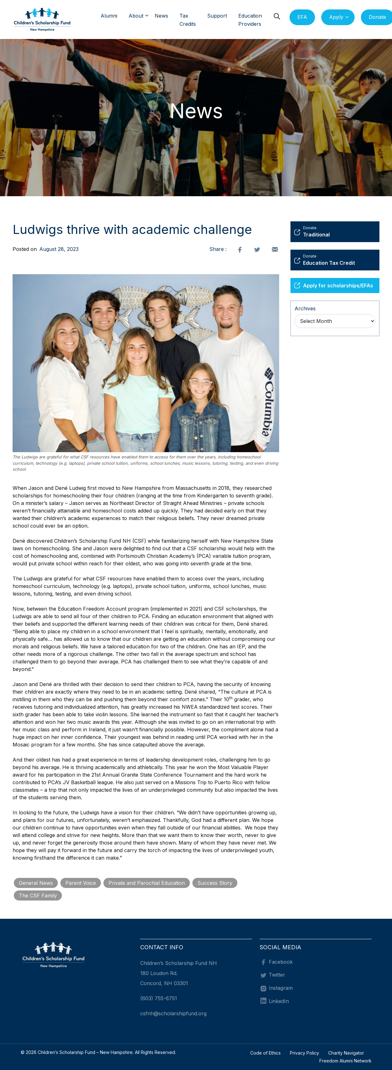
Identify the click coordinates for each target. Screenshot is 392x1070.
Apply (336, 17)
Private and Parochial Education (146, 883)
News (161, 16)
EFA (302, 17)
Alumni (109, 16)
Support (217, 16)
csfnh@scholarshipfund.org (173, 1013)
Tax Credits (187, 20)
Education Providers (250, 20)
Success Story (214, 883)
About (136, 16)
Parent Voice (80, 883)
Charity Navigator (346, 1053)
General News (36, 883)
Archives (305, 308)
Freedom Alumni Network (345, 1060)
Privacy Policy (304, 1053)
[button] (148, 16)
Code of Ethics (265, 1053)
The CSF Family (38, 895)
